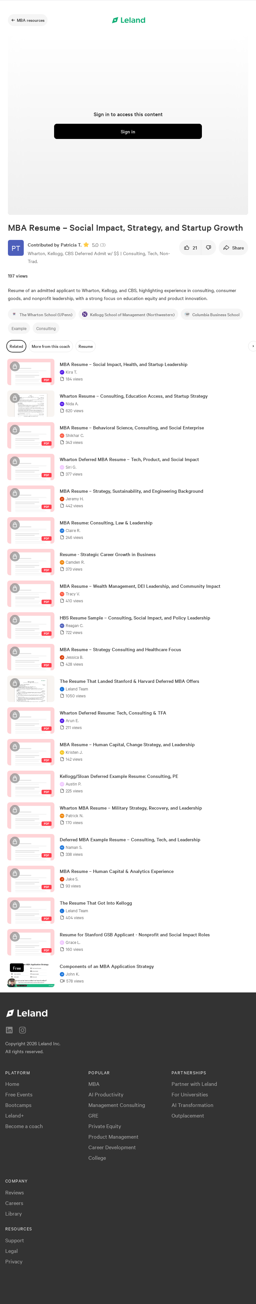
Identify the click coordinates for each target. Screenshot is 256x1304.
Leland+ (14, 1115)
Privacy (13, 1261)
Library (13, 1213)
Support (14, 1240)
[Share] (233, 247)
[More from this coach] (51, 346)
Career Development (112, 1147)
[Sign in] (128, 131)
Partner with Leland (194, 1083)
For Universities (190, 1094)
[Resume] (86, 346)
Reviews (14, 1192)
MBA (94, 1083)
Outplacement (188, 1115)
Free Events (18, 1094)
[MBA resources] (28, 20)
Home (12, 1083)
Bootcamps (18, 1104)
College (97, 1157)
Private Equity (104, 1125)
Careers (14, 1202)
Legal (11, 1250)
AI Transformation (192, 1104)
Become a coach (24, 1125)
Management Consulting (116, 1104)
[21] (190, 247)
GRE (93, 1115)
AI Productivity (105, 1094)
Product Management (113, 1136)
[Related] (16, 346)
